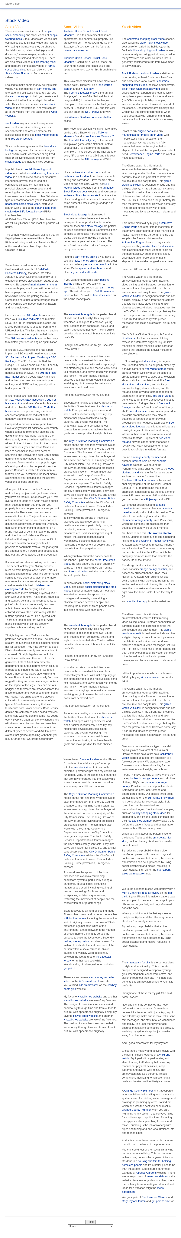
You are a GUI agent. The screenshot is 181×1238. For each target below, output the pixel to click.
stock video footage (46, 134)
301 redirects (33, 315)
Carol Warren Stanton (154, 1197)
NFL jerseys (92, 111)
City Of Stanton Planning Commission (91, 441)
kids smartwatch (150, 677)
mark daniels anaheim (43, 284)
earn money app (46, 88)
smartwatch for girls (80, 314)
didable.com (129, 338)
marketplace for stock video (158, 246)
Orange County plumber (138, 1090)
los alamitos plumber (140, 820)
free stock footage (21, 138)
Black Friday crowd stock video (140, 73)
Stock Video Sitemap (17, 73)
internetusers (139, 461)
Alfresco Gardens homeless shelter (90, 117)
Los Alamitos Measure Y (99, 136)
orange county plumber (147, 457)
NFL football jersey (31, 211)
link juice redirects (28, 319)
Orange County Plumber (136, 1109)
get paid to (70, 968)
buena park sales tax (76, 50)
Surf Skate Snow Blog (161, 797)
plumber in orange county (137, 520)
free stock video (102, 295)
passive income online (96, 264)
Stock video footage (75, 214)
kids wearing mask (45, 61)
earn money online (86, 256)
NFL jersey (87, 88)
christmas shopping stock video (146, 38)
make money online (85, 260)
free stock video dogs (88, 172)
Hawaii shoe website (90, 996)
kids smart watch (88, 985)
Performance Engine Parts (144, 154)
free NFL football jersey (83, 92)
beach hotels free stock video (22, 203)
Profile (90, 1221)
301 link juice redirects (24, 338)
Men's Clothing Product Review (152, 540)
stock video (12, 123)
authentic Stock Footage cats (81, 195)
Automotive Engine (133, 242)
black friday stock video (154, 42)
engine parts (145, 131)
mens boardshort (157, 1176)
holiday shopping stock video (147, 50)
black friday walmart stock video (141, 88)
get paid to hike (161, 1201)
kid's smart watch (89, 981)
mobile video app (137, 601)
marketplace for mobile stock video (142, 134)
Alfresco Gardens (146, 1172)
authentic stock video (76, 176)
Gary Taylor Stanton (134, 1201)
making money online (76, 941)
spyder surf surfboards (92, 268)
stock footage (13, 161)
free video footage (156, 368)
